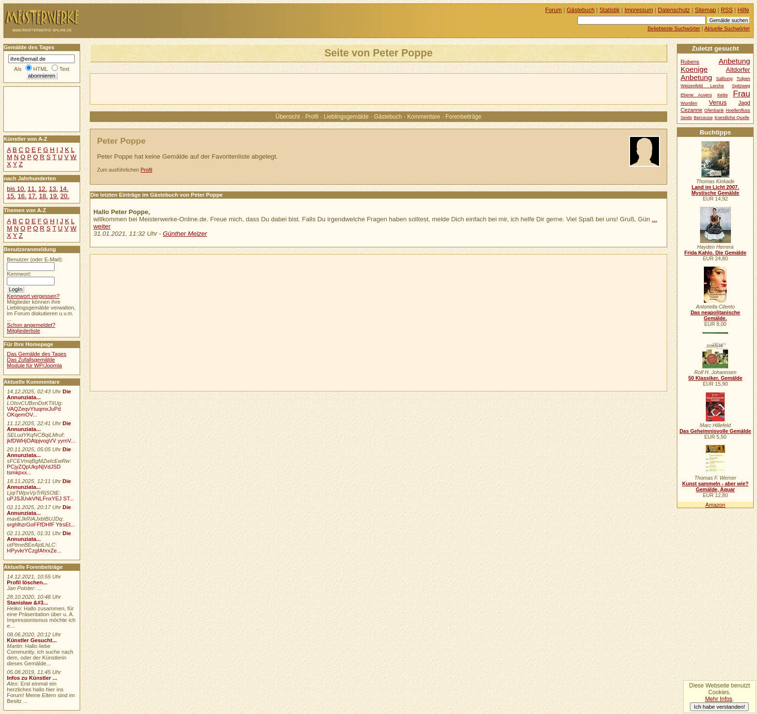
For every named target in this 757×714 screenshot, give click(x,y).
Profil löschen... (27, 582)
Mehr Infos (718, 699)
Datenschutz (674, 10)
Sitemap (705, 10)
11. (32, 188)
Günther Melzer (185, 233)
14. (63, 188)
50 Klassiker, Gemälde (715, 378)
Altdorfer (738, 69)
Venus (718, 102)
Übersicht (288, 116)
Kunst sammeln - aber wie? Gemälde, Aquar (715, 486)
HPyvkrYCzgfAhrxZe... (34, 550)
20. (64, 196)
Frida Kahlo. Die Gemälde (715, 253)
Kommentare (423, 116)
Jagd (744, 103)
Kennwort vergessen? (33, 296)
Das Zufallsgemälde (31, 360)
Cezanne (691, 110)
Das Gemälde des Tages (36, 354)
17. (32, 196)
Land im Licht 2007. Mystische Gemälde (715, 190)
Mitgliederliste (23, 331)
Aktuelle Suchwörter (727, 28)
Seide (686, 117)
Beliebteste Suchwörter (673, 28)
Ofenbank (714, 110)
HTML (40, 69)
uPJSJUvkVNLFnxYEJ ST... (40, 498)
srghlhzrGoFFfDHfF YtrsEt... (41, 524)
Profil (311, 116)
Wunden (689, 103)
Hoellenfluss (738, 110)
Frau (741, 93)
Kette (722, 95)
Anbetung (696, 77)
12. (42, 188)
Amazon (715, 505)
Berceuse (703, 117)
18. (43, 196)
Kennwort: (19, 274)
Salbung (724, 78)
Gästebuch (388, 116)
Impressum (639, 10)
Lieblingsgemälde (346, 116)
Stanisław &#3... (27, 603)
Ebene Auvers (696, 95)
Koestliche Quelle (732, 117)
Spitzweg (741, 85)
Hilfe (743, 10)
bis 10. (16, 188)
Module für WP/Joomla (34, 365)
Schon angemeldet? (31, 325)
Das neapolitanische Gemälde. (715, 315)
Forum (553, 10)
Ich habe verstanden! (719, 707)
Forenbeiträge (463, 116)
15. (11, 196)
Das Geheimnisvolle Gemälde (715, 431)
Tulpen (743, 78)
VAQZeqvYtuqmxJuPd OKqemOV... (34, 412)
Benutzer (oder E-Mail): (35, 259)
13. (53, 188)
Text (64, 69)
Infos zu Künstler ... (32, 678)
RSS (727, 10)
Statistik (610, 10)
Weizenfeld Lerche (702, 85)
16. (21, 196)
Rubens (690, 62)
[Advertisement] (203, 88)
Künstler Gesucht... (31, 640)
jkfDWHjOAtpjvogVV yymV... (41, 441)
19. (54, 196)
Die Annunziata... (39, 394)
